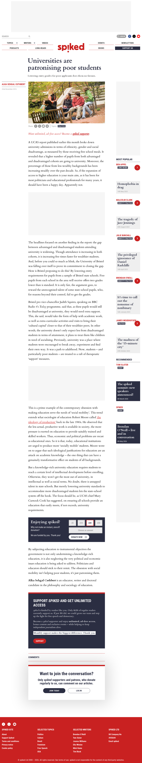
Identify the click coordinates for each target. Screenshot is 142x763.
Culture (40, 738)
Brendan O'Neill (124, 278)
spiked (119, 407)
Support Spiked (8, 738)
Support (40, 641)
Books (101, 48)
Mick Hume (77, 748)
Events (101, 43)
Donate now (76, 537)
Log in (121, 36)
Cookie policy (7, 748)
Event (120, 368)
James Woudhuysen (126, 320)
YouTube (138, 36)
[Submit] (29, 36)
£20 (89, 523)
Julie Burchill (123, 235)
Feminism (41, 745)
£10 (81, 523)
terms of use (64, 760)
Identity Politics (125, 203)
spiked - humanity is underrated (71, 47)
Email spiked (114, 741)
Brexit (39, 741)
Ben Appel (121, 164)
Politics (61, 126)
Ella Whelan (77, 745)
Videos (45, 43)
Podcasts (14, 48)
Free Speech (42, 748)
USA (39, 751)
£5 (73, 523)
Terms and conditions (10, 741)
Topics (10, 43)
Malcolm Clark (124, 200)
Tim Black (77, 751)
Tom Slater (122, 364)
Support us (127, 48)
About (4, 734)
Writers (27, 43)
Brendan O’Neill (79, 734)
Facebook (129, 36)
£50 (98, 523)
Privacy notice (7, 745)
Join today (54, 691)
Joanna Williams (79, 741)
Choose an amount (85, 530)
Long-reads (40, 48)
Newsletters (127, 43)
